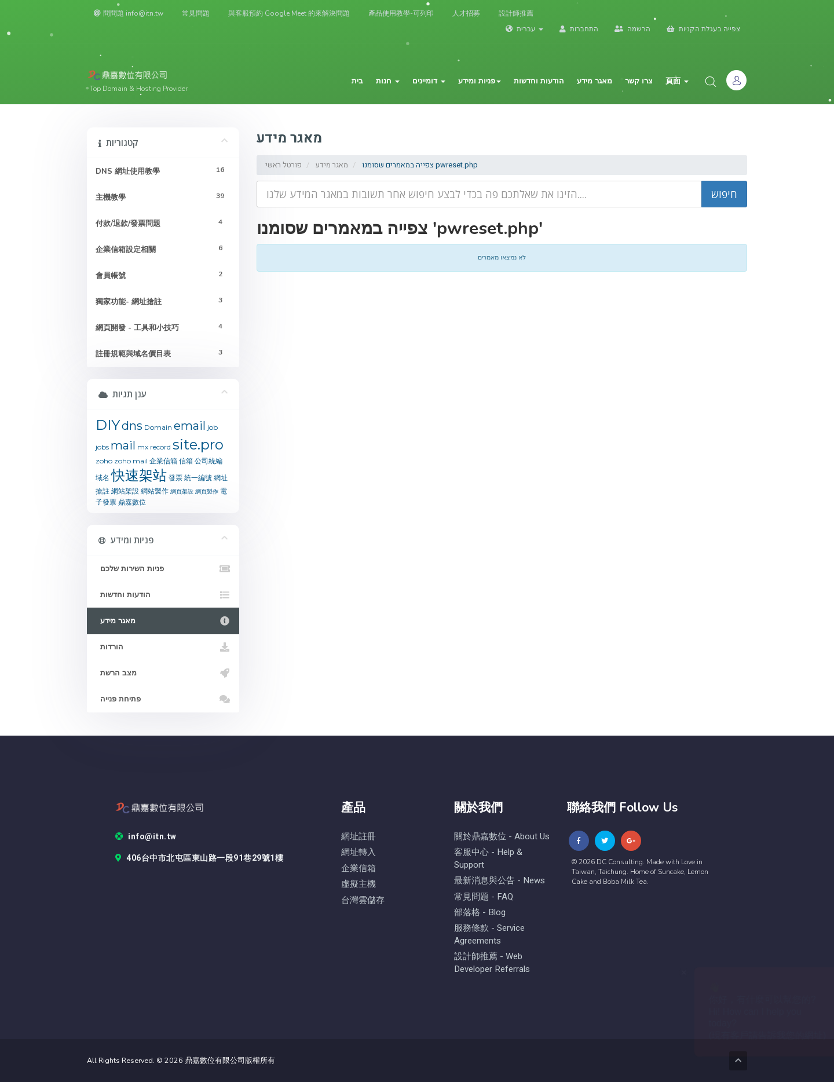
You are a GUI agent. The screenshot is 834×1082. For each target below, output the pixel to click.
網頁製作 (206, 491)
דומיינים (428, 81)
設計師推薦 (516, 13)
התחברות (578, 29)
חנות (388, 81)
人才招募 (466, 13)
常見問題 (196, 13)
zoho (104, 460)
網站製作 (155, 491)
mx (142, 447)
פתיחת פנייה (163, 699)
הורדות (163, 647)
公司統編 (208, 460)
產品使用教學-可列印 (401, 13)
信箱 (186, 460)
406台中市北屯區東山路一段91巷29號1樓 (199, 858)
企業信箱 (163, 460)
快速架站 (139, 475)
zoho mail (131, 460)
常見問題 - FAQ (483, 897)
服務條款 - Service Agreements (489, 934)
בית (357, 81)
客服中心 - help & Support (488, 858)
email (190, 426)
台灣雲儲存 (363, 900)
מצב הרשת (163, 673)
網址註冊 (358, 837)
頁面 (677, 81)
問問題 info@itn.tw (128, 13)
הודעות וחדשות (539, 81)
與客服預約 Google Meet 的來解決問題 (289, 13)
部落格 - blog (480, 912)
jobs (102, 447)
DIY (108, 424)
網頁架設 (181, 491)
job (212, 427)
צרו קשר (639, 81)
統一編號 (198, 477)
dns (132, 426)
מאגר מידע (594, 81)
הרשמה (632, 29)
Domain (158, 427)
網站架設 (125, 491)
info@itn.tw (146, 837)
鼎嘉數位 (132, 502)
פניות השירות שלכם (163, 569)
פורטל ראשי (283, 164)
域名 (102, 477)
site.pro (198, 444)
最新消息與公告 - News (499, 881)
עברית (524, 29)
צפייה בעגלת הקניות (703, 29)
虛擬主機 (358, 884)
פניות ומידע (479, 81)
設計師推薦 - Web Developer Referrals (492, 963)
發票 (175, 477)
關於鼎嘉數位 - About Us (502, 837)
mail (123, 445)
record (160, 447)
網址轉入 (358, 852)
